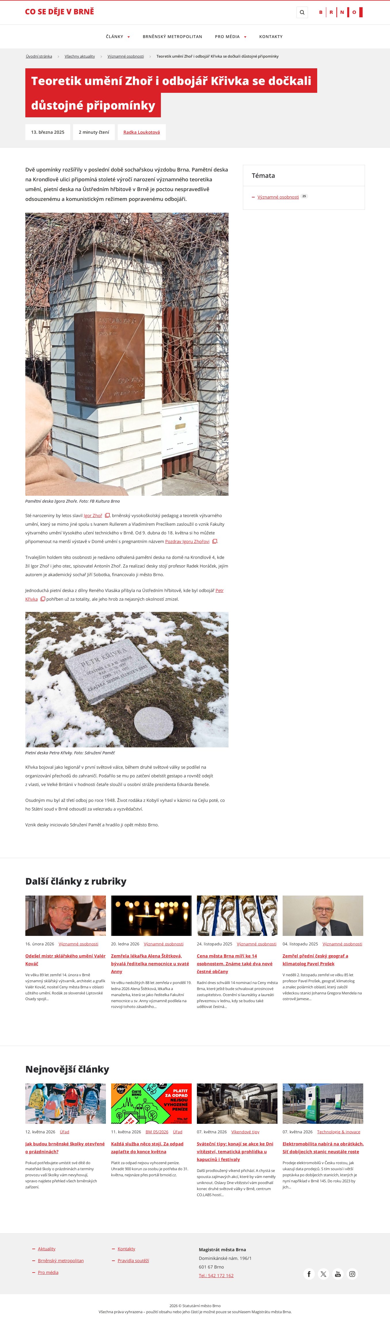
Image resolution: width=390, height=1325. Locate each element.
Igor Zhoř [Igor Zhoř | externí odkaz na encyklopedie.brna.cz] (93, 515)
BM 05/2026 (157, 1132)
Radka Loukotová (141, 132)
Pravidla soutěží (133, 1260)
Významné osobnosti (126, 56)
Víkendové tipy (245, 1132)
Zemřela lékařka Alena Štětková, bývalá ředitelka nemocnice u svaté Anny (150, 963)
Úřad (64, 1132)
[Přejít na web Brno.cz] (341, 12)
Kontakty (272, 36)
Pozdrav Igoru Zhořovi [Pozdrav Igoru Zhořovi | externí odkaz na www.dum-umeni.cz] (187, 541)
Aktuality (47, 1249)
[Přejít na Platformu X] (323, 1274)
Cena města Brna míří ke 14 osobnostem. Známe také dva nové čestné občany (235, 963)
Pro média (48, 1272)
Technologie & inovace (338, 1132)
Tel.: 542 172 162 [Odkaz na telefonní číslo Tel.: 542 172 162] (216, 1275)
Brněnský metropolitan (172, 36)
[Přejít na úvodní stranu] (59, 15)
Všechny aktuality (80, 56)
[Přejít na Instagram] (352, 1274)
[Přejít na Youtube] (338, 1274)
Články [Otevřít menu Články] (113, 36)
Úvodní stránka (39, 56)
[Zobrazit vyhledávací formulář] (302, 12)
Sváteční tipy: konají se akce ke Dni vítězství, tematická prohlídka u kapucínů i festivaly (235, 1151)
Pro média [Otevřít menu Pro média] (229, 36)
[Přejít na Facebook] (309, 1274)
